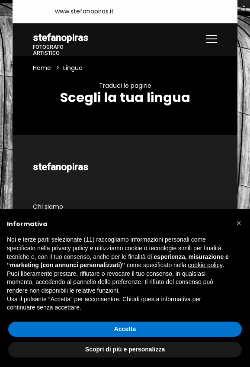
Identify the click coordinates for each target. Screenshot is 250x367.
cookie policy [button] (205, 265)
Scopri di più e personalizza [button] (125, 349)
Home (42, 68)
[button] (239, 223)
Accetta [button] (125, 329)
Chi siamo (48, 206)
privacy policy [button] (70, 248)
